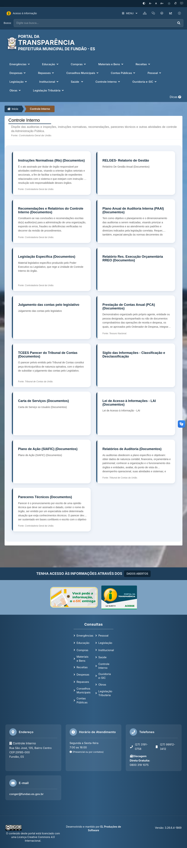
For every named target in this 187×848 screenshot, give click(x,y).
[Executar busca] (178, 23)
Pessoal (103, 635)
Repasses (83, 682)
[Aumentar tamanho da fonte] (162, 3)
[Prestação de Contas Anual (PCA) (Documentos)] (135, 317)
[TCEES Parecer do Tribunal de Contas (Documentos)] (51, 365)
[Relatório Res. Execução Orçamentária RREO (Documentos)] (135, 269)
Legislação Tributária (105, 693)
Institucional (106, 650)
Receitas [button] (143, 64)
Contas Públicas (82, 700)
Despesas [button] (17, 73)
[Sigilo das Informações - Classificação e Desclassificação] (135, 365)
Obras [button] (15, 90)
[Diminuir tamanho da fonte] (150, 3)
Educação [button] (50, 64)
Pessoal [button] (155, 73)
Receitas (82, 667)
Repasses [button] (46, 73)
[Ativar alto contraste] (144, 3)
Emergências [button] (19, 64)
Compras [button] (79, 64)
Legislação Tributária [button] (48, 90)
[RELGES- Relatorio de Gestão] (135, 173)
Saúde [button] (77, 81)
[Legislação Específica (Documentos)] (51, 269)
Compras (82, 650)
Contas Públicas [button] (123, 73)
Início (12, 108)
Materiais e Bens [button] (111, 64)
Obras (102, 684)
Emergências (85, 635)
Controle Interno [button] (108, 81)
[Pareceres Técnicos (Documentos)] (51, 509)
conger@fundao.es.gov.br (26, 794)
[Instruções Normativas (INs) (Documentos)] (51, 173)
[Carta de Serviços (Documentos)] (51, 413)
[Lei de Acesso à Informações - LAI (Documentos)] (135, 413)
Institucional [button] (49, 81)
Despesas (83, 674)
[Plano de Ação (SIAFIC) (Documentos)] (51, 461)
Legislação (105, 642)
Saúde (102, 657)
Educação (83, 642)
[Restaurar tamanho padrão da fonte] (156, 3)
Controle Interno (40, 108)
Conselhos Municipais (83, 690)
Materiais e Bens (82, 658)
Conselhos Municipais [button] (82, 73)
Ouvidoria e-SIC (104, 676)
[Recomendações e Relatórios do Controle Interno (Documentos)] (51, 221)
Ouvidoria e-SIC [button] (144, 81)
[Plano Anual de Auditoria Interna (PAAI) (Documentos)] (135, 221)
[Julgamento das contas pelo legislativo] (51, 317)
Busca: (8, 22)
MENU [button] (129, 13)
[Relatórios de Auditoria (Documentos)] (135, 461)
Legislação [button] (18, 81)
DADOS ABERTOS (137, 573)
